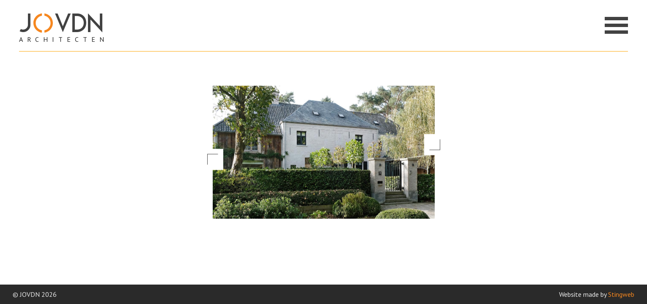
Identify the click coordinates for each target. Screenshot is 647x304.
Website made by (596, 294)
